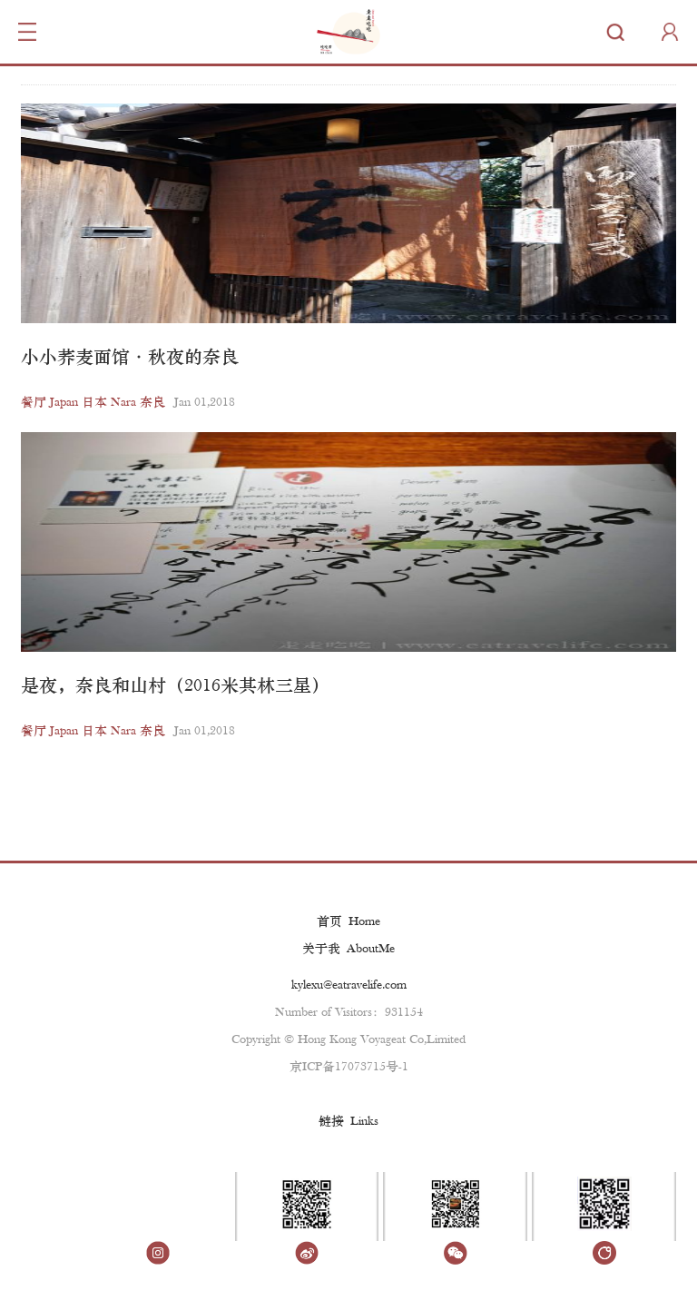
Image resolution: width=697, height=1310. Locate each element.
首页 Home (348, 922)
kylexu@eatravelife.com (349, 985)
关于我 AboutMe (348, 949)
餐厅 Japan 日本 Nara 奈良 (93, 402)
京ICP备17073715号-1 (349, 1067)
